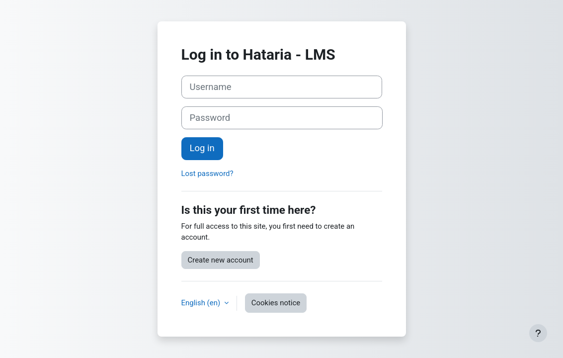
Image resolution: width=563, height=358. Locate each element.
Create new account (220, 260)
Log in (202, 148)
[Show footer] (538, 333)
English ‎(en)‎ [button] (201, 302)
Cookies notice (275, 302)
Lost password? (207, 173)
